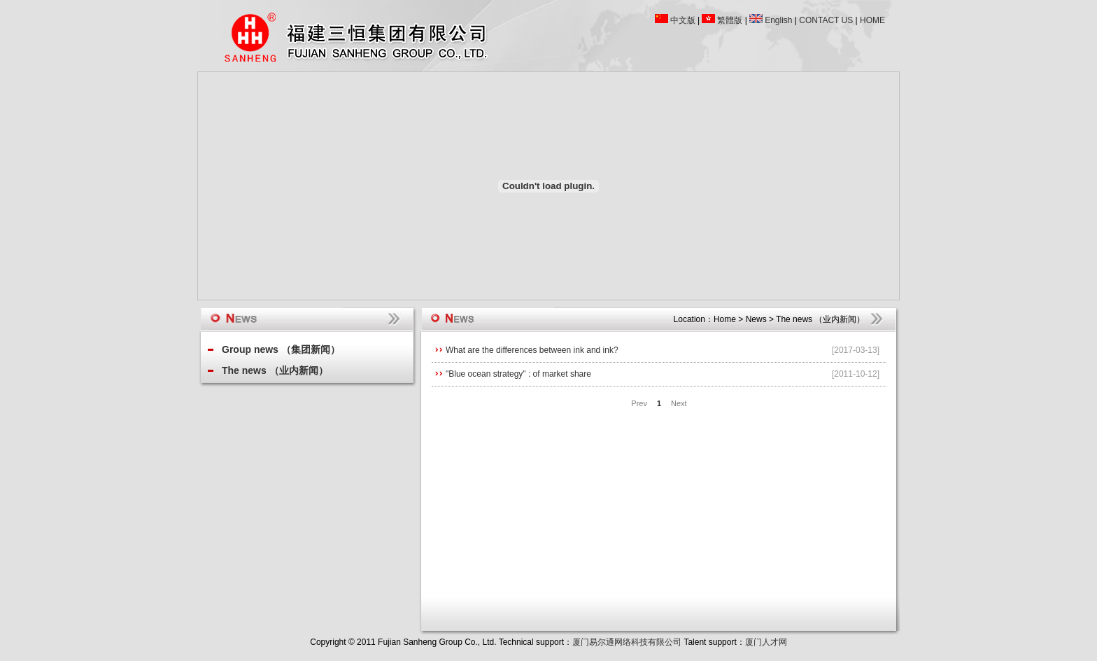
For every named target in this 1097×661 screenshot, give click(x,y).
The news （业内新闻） (275, 370)
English (778, 20)
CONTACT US (826, 20)
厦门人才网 (766, 642)
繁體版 (729, 20)
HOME (872, 20)
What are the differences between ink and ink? (532, 350)
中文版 (682, 20)
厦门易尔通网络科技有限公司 (626, 642)
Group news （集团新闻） (281, 349)
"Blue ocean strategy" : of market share (518, 374)
